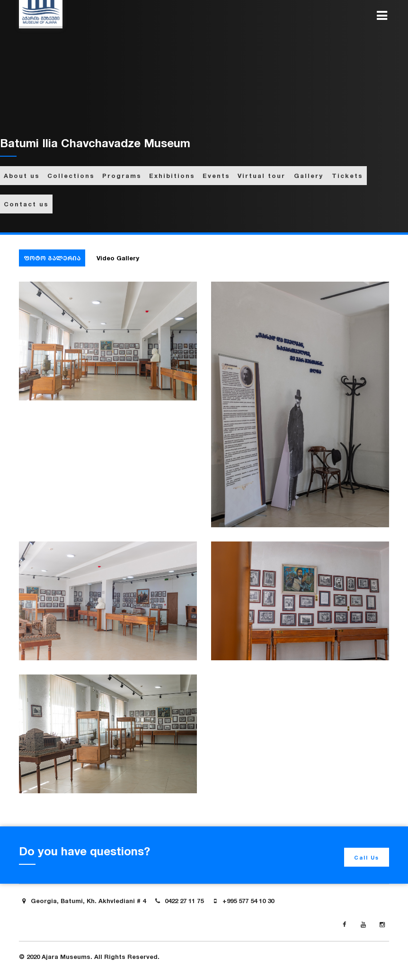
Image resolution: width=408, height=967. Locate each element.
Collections (71, 175)
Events (216, 175)
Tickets (347, 175)
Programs (122, 175)
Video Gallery (118, 258)
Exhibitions (172, 175)
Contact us (26, 204)
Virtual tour (261, 175)
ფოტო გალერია (52, 258)
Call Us (366, 857)
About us (22, 175)
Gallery (308, 175)
